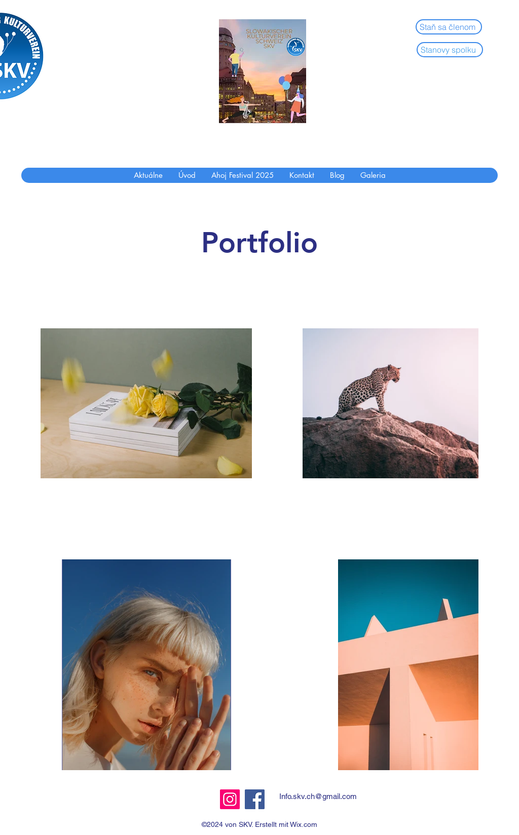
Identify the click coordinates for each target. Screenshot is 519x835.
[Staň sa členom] (449, 26)
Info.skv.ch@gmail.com (318, 796)
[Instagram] (230, 799)
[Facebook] (255, 799)
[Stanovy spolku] (450, 49)
